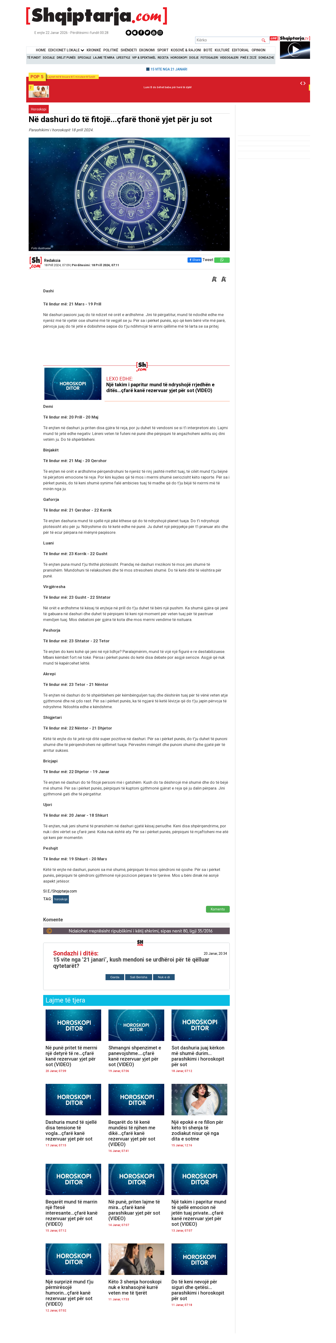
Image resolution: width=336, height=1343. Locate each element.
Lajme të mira (104, 57)
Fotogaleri (209, 57)
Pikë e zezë (248, 57)
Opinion (258, 50)
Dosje (194, 57)
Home (41, 50)
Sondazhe (266, 57)
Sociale (49, 57)
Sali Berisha (138, 977)
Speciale (84, 57)
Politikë (110, 50)
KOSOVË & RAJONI (186, 50)
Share (194, 260)
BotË (208, 50)
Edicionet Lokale (66, 50)
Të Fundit (34, 57)
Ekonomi (147, 50)
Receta (163, 57)
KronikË (94, 50)
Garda (114, 977)
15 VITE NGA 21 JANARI (168, 69)
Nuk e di (164, 977)
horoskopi (60, 899)
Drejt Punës (66, 57)
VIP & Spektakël (144, 57)
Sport (162, 50)
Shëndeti (129, 50)
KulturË (222, 50)
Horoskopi (179, 57)
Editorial (240, 50)
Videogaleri (229, 57)
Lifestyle (123, 57)
